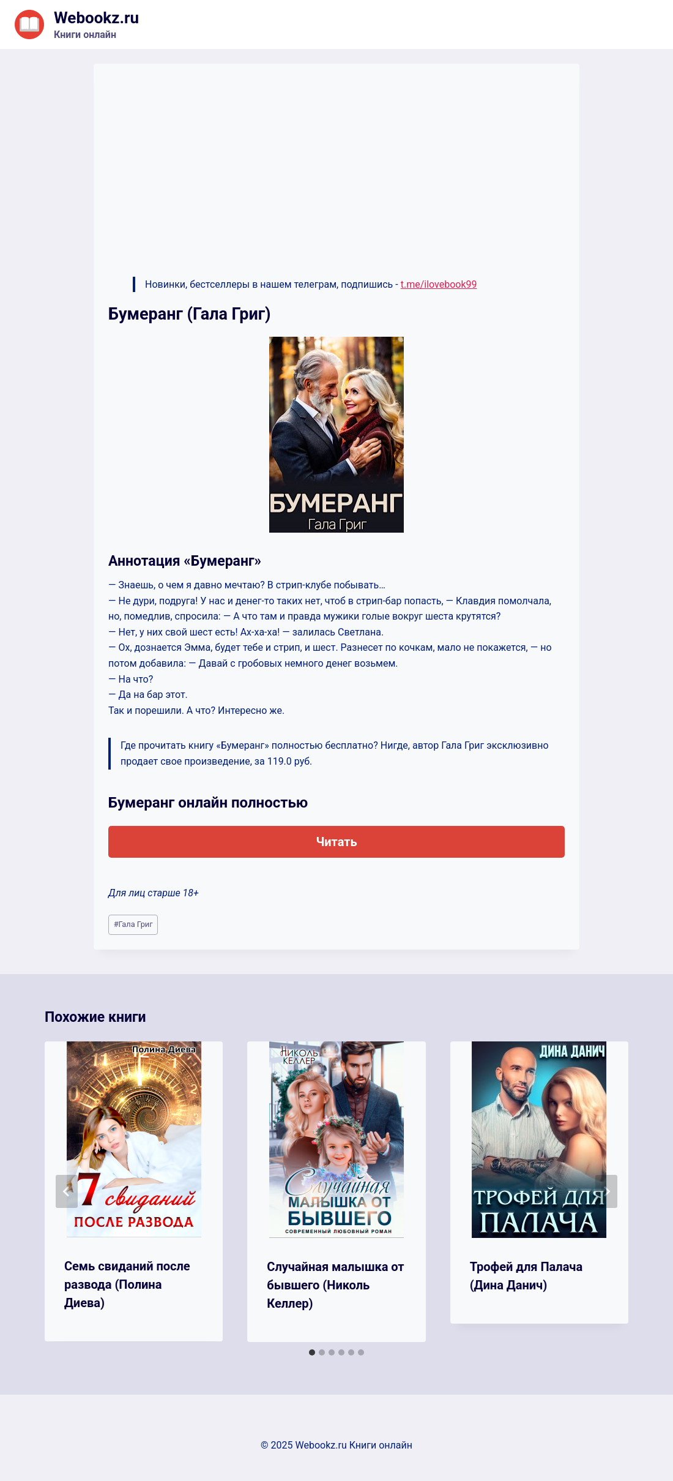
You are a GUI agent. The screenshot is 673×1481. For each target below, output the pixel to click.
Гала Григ (133, 924)
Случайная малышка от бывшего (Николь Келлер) (335, 1285)
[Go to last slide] (67, 1191)
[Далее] (606, 1191)
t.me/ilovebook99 (439, 284)
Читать (336, 841)
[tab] (312, 1352)
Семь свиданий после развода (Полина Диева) (127, 1284)
